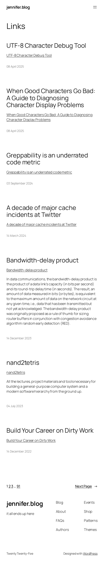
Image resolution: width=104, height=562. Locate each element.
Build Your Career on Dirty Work (49, 430)
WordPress (90, 553)
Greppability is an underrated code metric (47, 158)
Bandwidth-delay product (42, 260)
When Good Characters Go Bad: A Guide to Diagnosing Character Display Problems (50, 97)
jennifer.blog (18, 7)
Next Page (86, 486)
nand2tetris (22, 362)
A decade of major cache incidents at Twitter (41, 211)
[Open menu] (95, 7)
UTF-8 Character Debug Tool (46, 45)
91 (18, 486)
